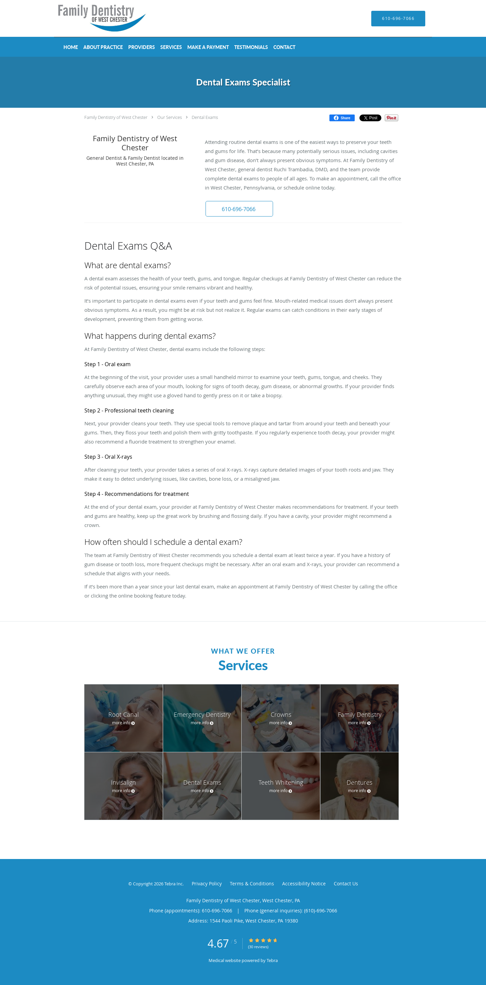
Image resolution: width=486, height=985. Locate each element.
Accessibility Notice (304, 883)
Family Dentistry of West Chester (115, 117)
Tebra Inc (173, 884)
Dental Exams (205, 117)
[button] (239, 209)
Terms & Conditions (252, 883)
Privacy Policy (207, 883)
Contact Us (346, 883)
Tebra (272, 960)
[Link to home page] (93, 18)
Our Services (169, 117)
